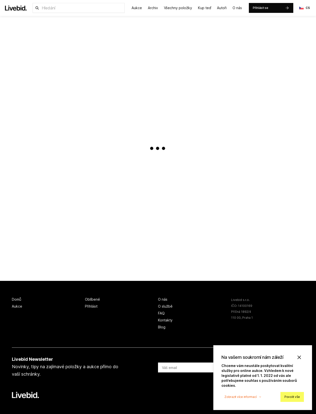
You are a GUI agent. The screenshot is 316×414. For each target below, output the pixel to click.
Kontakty (165, 320)
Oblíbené (92, 299)
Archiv (153, 8)
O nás (237, 8)
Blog (161, 327)
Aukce (137, 8)
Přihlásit (91, 306)
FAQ (161, 313)
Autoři (222, 8)
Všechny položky (178, 8)
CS (304, 8)
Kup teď (204, 8)
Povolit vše (292, 397)
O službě (165, 306)
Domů (16, 299)
